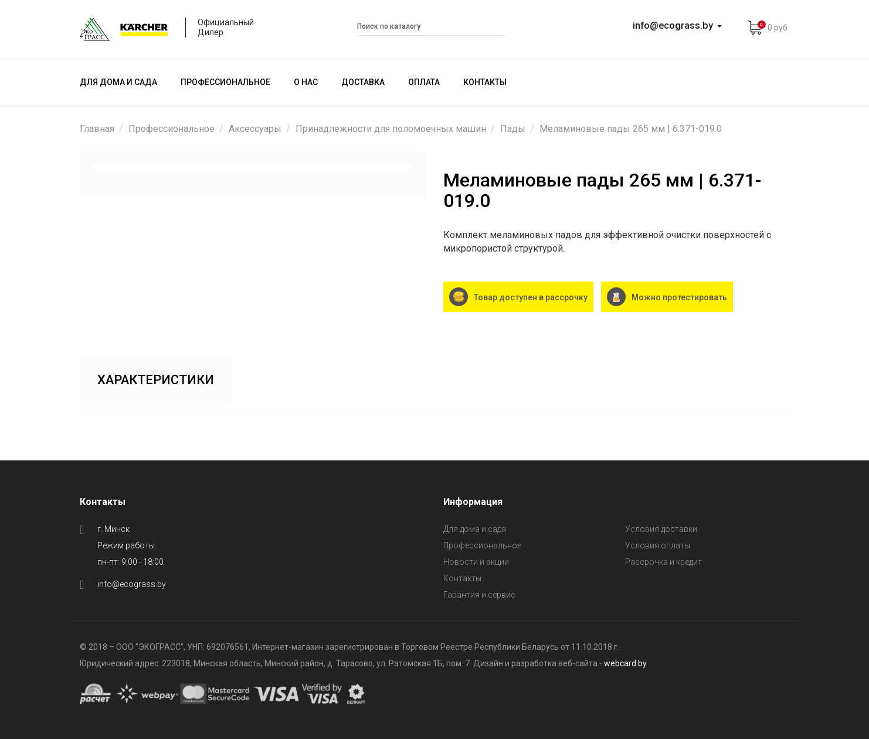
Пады (512, 128)
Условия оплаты (657, 545)
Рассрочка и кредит (663, 562)
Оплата (424, 82)
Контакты (485, 82)
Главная (97, 128)
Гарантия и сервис (479, 594)
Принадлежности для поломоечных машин (391, 128)
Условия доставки (661, 529)
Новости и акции (476, 562)
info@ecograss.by (131, 584)
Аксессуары (255, 128)
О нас (306, 82)
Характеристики (156, 379)
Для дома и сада (118, 82)
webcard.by (625, 663)
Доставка (363, 82)
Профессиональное (225, 82)
